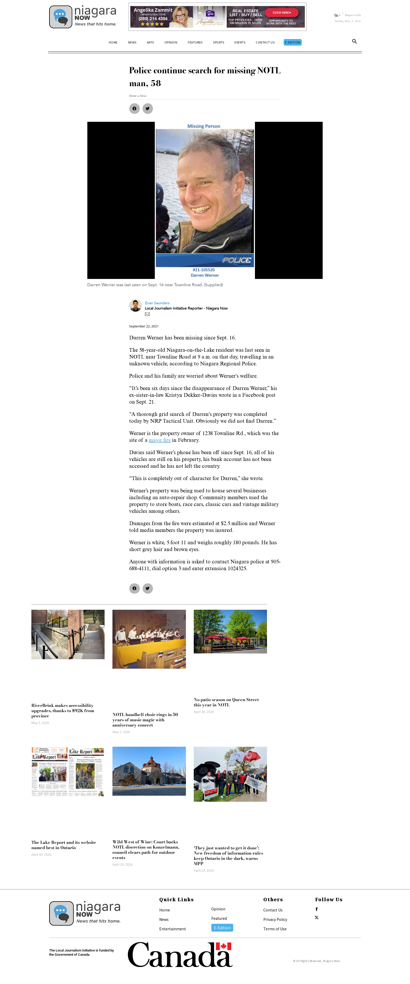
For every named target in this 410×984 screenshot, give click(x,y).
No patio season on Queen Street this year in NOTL (226, 702)
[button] (354, 42)
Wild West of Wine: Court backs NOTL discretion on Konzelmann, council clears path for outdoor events (145, 850)
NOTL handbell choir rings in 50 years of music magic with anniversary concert (145, 719)
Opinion (218, 908)
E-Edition (222, 927)
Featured (219, 918)
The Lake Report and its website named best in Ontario (63, 845)
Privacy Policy (275, 919)
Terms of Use (275, 928)
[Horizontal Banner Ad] (217, 16)
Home (164, 909)
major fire (160, 440)
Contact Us (273, 909)
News (164, 919)
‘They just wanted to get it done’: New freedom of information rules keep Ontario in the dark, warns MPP (228, 856)
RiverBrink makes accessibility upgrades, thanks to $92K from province (62, 710)
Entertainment (172, 928)
